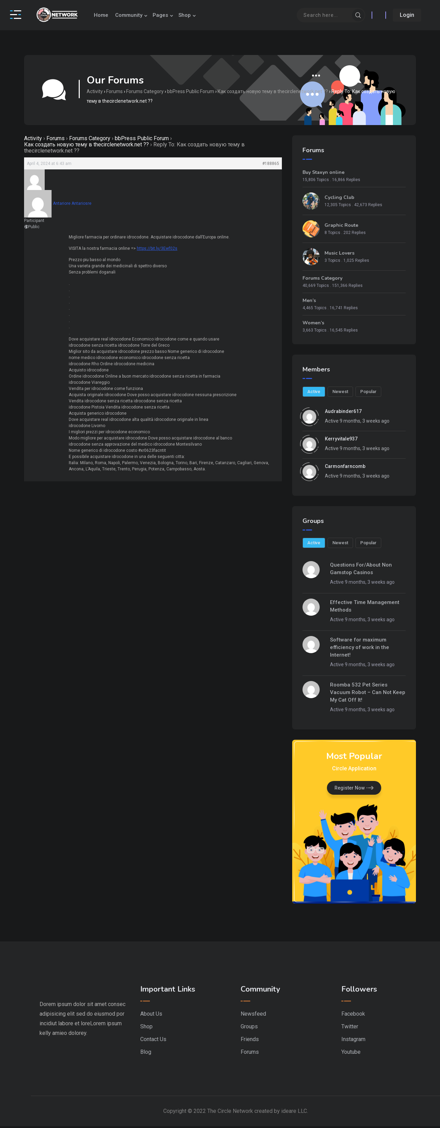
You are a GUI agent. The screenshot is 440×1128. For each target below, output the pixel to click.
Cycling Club (339, 200)
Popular (368, 393)
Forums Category (146, 93)
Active (313, 393)
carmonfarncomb (345, 468)
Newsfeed (253, 1015)
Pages (168, 15)
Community (136, 15)
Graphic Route (341, 228)
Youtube (351, 1053)
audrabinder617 (343, 413)
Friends (250, 1041)
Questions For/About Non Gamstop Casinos (361, 570)
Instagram (353, 1041)
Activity (96, 93)
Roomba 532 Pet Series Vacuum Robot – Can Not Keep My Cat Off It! (367, 694)
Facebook (353, 1015)
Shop (192, 15)
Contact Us (153, 1041)
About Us (151, 1015)
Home (108, 15)
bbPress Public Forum (191, 93)
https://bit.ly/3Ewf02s (157, 251)
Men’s (309, 303)
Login (405, 15)
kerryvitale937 (341, 441)
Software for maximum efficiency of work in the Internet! (359, 649)
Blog (145, 1053)
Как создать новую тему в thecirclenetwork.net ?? (274, 93)
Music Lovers (339, 256)
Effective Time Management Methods (364, 608)
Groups (249, 1028)
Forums (115, 93)
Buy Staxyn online (323, 175)
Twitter (349, 1028)
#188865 (270, 166)
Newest (340, 393)
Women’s (313, 325)
